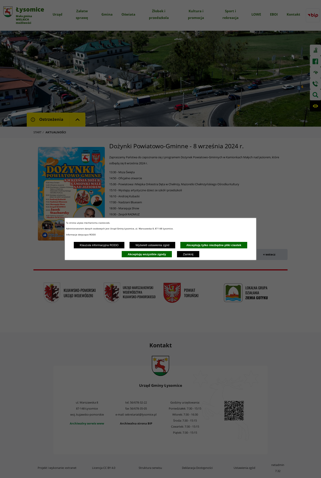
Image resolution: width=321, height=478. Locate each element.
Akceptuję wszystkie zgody (147, 254)
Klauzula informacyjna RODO (99, 245)
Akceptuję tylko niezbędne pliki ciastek (213, 245)
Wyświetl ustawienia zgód (152, 245)
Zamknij (188, 254)
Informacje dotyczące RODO (81, 234)
